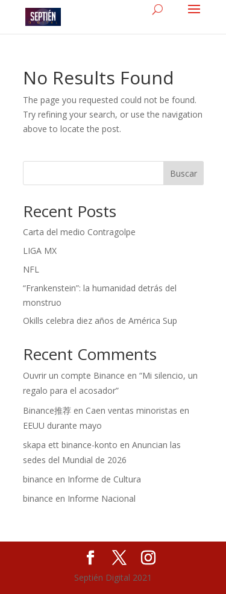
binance (38, 479)
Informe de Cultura (104, 479)
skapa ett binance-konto (70, 444)
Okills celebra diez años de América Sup (100, 320)
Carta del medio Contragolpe (79, 232)
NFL (31, 269)
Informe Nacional (101, 498)
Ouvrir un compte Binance (74, 375)
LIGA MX (40, 250)
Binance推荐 (47, 410)
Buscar (183, 173)
